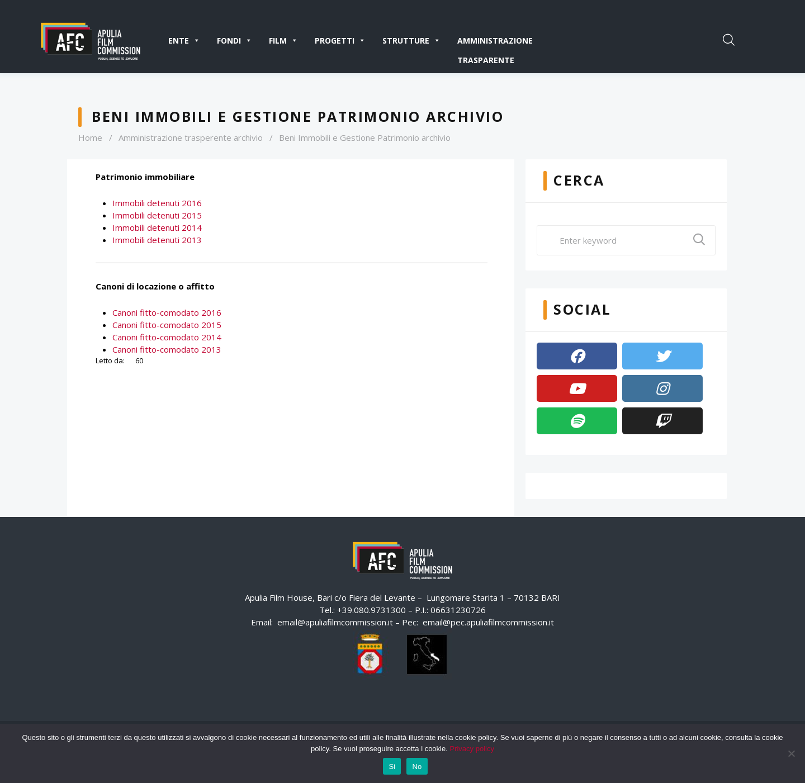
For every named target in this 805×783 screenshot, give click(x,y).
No (417, 766)
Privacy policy (471, 748)
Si (392, 766)
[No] (791, 753)
